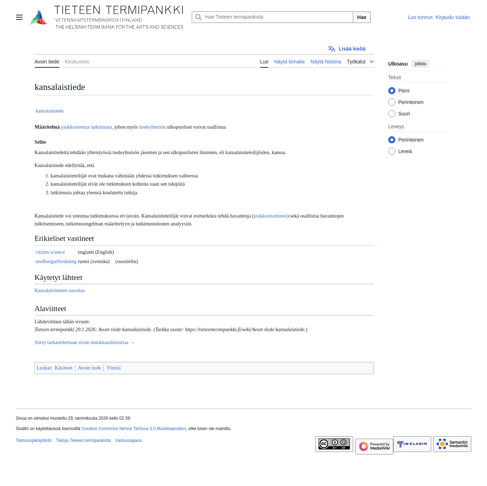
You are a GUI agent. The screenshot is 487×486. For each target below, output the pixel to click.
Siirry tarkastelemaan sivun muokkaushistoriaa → (85, 342)
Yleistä (113, 368)
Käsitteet (64, 368)
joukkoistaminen (270, 216)
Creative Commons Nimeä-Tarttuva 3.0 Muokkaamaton (133, 428)
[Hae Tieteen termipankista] (272, 17)
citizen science (50, 252)
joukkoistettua (75, 127)
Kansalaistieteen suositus (60, 290)
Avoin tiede (89, 368)
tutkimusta (101, 127)
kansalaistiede (50, 111)
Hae (361, 17)
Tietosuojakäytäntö (34, 440)
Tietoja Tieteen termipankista (83, 440)
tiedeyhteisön (152, 127)
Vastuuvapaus (128, 440)
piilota (420, 63)
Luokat (44, 368)
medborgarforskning (56, 261)
